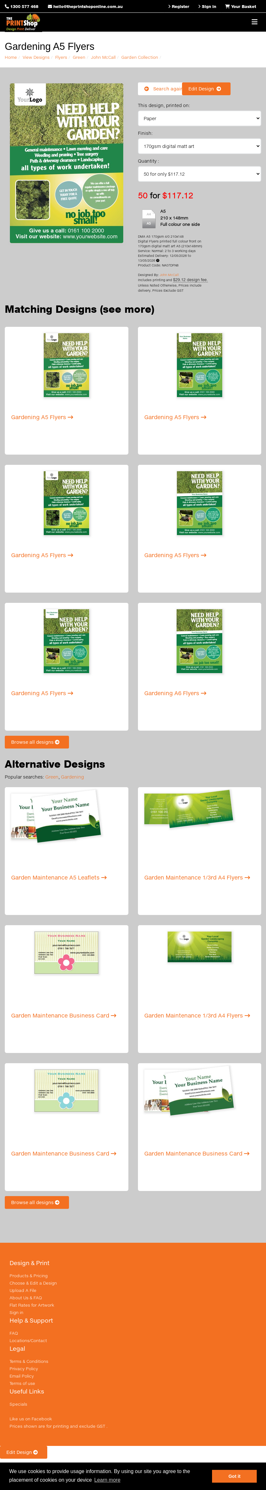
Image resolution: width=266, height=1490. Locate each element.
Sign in (16, 1312)
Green (79, 57)
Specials (18, 1404)
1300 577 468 (24, 6)
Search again (163, 88)
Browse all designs (37, 742)
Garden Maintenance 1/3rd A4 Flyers (197, 877)
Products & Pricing (29, 1275)
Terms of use (22, 1383)
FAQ (14, 1333)
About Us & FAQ (26, 1297)
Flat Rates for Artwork (32, 1305)
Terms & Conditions (29, 1361)
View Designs (36, 57)
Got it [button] (234, 1476)
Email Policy (22, 1376)
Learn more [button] (107, 1480)
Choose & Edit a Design (33, 1283)
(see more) (127, 309)
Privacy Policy (24, 1368)
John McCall (103, 57)
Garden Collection (139, 57)
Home (11, 57)
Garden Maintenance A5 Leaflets (59, 877)
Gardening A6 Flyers (175, 693)
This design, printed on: (164, 105)
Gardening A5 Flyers (42, 417)
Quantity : (148, 161)
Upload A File (23, 1290)
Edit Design (206, 88)
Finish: (145, 133)
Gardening (72, 777)
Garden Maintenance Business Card (63, 1015)
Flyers (61, 57)
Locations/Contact (28, 1340)
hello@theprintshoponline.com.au (85, 6)
